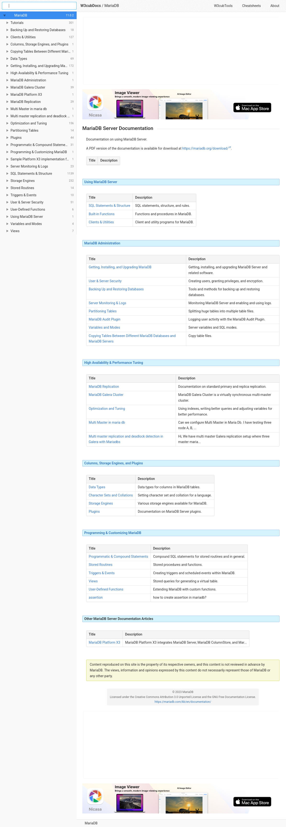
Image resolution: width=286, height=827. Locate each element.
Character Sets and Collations (111, 495)
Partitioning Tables (103, 311)
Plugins (94, 511)
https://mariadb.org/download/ (205, 148)
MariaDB (91, 823)
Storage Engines (101, 503)
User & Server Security (105, 281)
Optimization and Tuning (107, 409)
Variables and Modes (104, 327)
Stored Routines (100, 565)
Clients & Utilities (101, 222)
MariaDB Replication (104, 386)
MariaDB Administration (102, 243)
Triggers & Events (102, 573)
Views (93, 581)
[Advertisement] (181, 50)
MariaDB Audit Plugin (104, 319)
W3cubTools (223, 6)
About (274, 6)
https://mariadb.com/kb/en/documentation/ (183, 701)
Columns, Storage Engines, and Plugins (113, 463)
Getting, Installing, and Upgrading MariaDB (120, 267)
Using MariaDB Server (100, 182)
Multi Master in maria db (107, 422)
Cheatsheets (251, 6)
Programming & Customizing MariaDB (112, 533)
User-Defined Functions (106, 589)
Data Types (97, 487)
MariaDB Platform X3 (104, 642)
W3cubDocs (90, 5)
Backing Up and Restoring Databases (116, 289)
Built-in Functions (102, 214)
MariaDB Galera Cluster (106, 395)
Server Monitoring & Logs (107, 303)
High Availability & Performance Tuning (113, 363)
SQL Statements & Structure (109, 206)
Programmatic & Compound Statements (118, 556)
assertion (96, 597)
